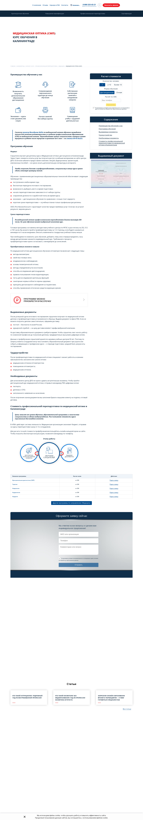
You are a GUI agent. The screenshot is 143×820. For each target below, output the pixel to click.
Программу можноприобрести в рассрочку (37, 300)
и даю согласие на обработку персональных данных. (111, 108)
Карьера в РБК (55, 5)
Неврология (15, 488)
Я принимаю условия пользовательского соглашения (111, 108)
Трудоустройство (105, 135)
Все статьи (127, 709)
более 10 (118, 85)
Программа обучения (107, 129)
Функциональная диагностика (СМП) (23, 480)
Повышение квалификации (54, 14)
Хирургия (15, 496)
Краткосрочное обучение (20, 14)
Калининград (76, 5)
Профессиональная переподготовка (92, 14)
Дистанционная (107, 92)
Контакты (64, 5)
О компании (36, 5)
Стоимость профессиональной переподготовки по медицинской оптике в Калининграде (112, 143)
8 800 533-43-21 (89, 4)
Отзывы (45, 5)
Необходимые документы (109, 138)
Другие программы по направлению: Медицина (71, 503)
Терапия (14, 484)
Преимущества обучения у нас (111, 126)
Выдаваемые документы (108, 132)
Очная (119, 92)
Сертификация (126, 14)
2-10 (109, 85)
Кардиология (16, 492)
